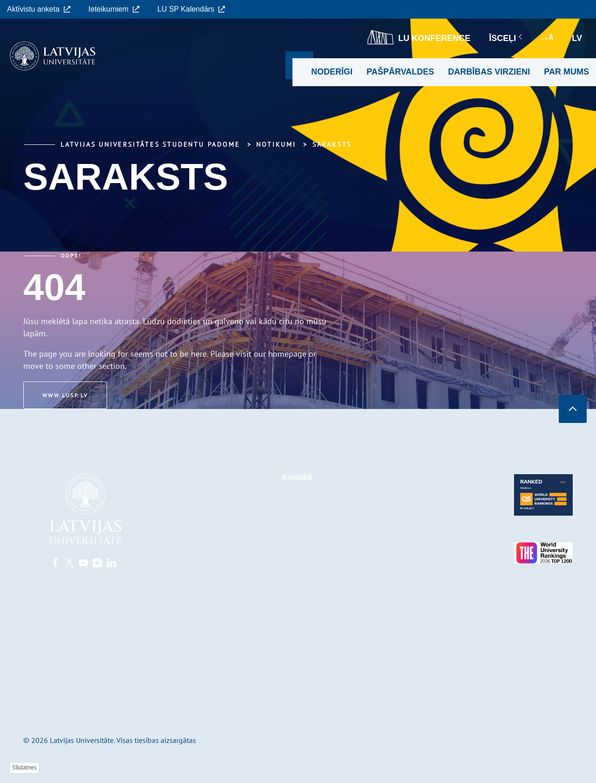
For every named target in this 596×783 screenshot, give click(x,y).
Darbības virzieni (489, 71)
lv (577, 38)
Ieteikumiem (114, 9)
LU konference (418, 37)
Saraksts (332, 144)
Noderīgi (331, 71)
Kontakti (297, 477)
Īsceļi (506, 38)
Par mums (566, 71)
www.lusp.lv (65, 395)
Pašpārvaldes (400, 71)
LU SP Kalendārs (191, 9)
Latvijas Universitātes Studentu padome (150, 144)
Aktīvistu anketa (39, 9)
